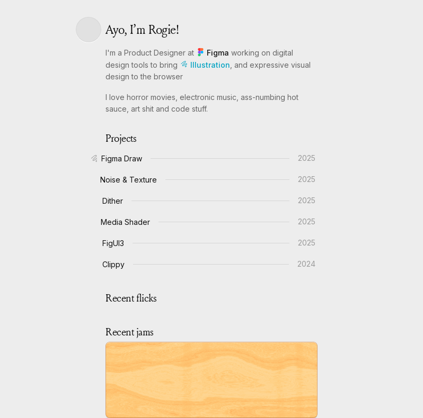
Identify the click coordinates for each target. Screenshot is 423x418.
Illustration (205, 64)
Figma (213, 52)
